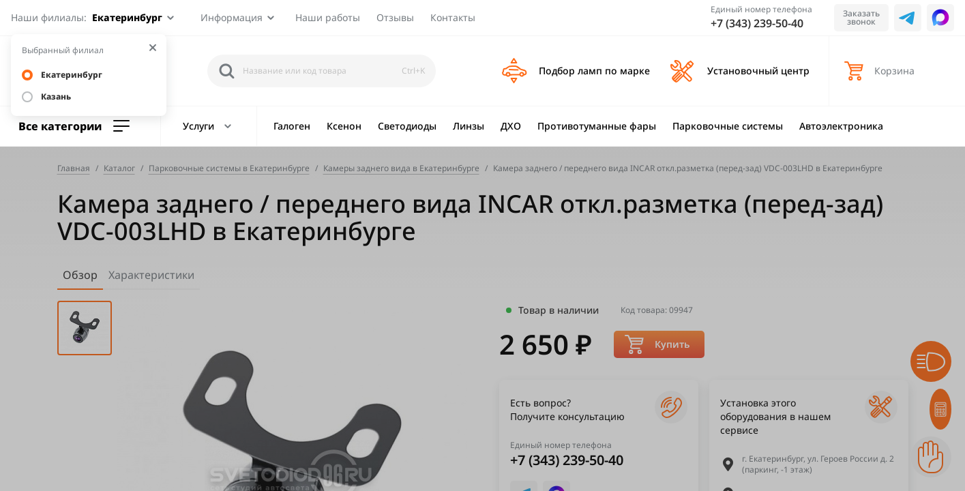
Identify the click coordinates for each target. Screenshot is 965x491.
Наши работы (327, 17)
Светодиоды (407, 125)
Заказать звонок (861, 17)
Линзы (468, 125)
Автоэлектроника (841, 125)
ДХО (511, 125)
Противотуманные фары (596, 125)
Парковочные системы (727, 125)
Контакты (452, 17)
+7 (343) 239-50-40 (757, 23)
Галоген (291, 125)
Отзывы (395, 17)
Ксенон (344, 125)
